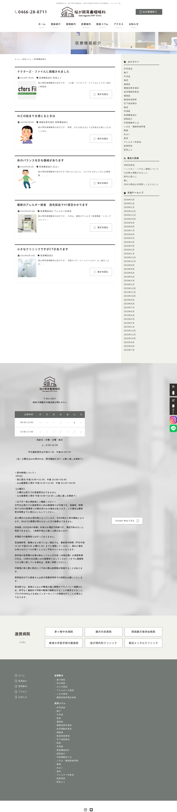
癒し (126, 176)
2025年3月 (129, 239)
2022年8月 (129, 335)
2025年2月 (129, 243)
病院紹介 (128, 116)
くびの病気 (62, 682)
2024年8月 (129, 261)
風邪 (126, 80)
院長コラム (102, 26)
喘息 (126, 105)
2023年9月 (129, 291)
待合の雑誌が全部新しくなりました (140, 180)
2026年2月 (129, 199)
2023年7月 (129, 298)
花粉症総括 (129, 161)
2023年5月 (129, 306)
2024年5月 (129, 269)
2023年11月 (129, 283)
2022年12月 (129, 320)
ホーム (41, 26)
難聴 (126, 128)
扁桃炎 (127, 83)
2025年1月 (129, 246)
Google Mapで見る (125, 509)
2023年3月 (129, 309)
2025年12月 (129, 206)
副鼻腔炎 (128, 142)
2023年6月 (129, 302)
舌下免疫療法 (130, 102)
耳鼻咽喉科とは (131, 120)
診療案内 (86, 26)
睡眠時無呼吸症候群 (67, 686)
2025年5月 (129, 232)
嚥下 (126, 72)
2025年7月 (129, 224)
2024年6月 (129, 265)
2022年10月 (129, 328)
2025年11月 (129, 210)
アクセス (118, 26)
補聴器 (127, 94)
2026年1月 (129, 202)
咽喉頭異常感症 (46, 122)
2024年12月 (129, 250)
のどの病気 (62, 675)
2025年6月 (129, 228)
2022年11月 (129, 324)
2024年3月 (129, 272)
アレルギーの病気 (66, 679)
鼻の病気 (61, 668)
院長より (56, 78)
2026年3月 (129, 195)
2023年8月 (129, 294)
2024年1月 (129, 276)
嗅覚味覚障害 (130, 98)
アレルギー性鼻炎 (62, 210)
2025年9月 (129, 217)
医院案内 (71, 26)
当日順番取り (150, 11)
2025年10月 (129, 213)
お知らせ (134, 26)
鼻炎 (126, 135)
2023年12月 (129, 280)
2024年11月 (129, 254)
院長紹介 (56, 26)
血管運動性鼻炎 (131, 91)
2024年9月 (129, 258)
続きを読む (101, 94)
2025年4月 (129, 235)
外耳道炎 (128, 69)
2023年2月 (129, 313)
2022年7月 (129, 339)
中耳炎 (127, 76)
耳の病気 (61, 672)
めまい (55, 166)
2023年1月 (129, 317)
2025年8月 (129, 221)
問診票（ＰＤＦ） (173, 406)
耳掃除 (127, 109)
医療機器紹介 (45, 78)
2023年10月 (129, 287)
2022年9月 (129, 331)
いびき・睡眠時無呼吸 (134, 124)
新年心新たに (130, 172)
